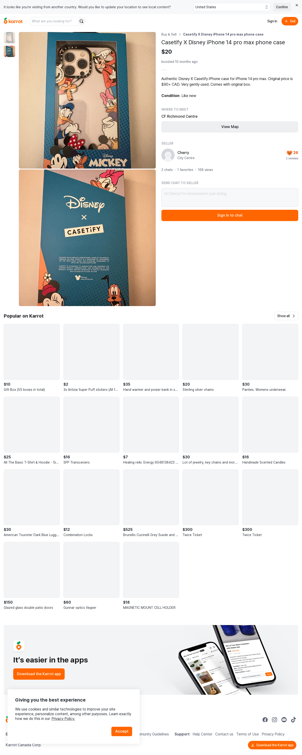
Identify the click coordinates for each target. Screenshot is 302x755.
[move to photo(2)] (9, 51)
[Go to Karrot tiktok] (293, 720)
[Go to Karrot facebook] (265, 720)
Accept (121, 731)
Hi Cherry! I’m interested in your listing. (229, 197)
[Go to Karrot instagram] (274, 720)
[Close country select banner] (297, 5)
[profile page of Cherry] (168, 155)
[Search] (81, 21)
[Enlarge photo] (87, 100)
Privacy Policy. (63, 718)
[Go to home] (13, 21)
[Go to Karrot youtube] (284, 720)
